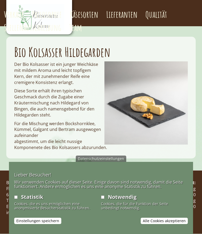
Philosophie (47, 14)
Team (75, 27)
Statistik (32, 196)
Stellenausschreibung (32, 27)
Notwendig (122, 196)
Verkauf (14, 14)
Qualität (156, 14)
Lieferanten (122, 14)
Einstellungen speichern (37, 220)
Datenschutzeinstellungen (101, 158)
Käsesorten (84, 14)
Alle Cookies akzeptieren (164, 220)
